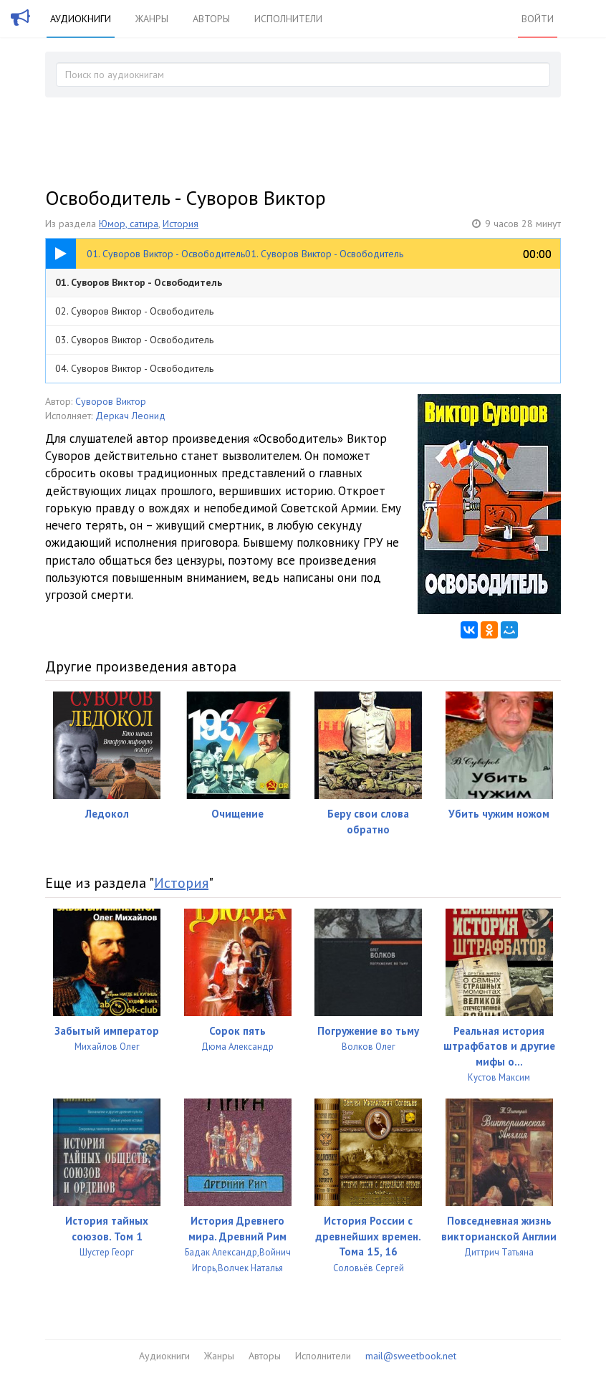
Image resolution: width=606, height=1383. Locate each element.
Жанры (151, 18)
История (180, 223)
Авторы (211, 18)
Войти (537, 18)
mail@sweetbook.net (410, 1355)
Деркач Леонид (130, 415)
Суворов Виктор (110, 401)
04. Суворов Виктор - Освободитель (134, 368)
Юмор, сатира (128, 223)
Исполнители (288, 18)
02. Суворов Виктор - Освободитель (134, 311)
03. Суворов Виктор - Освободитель (134, 339)
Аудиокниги (80, 18)
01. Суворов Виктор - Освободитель (138, 282)
